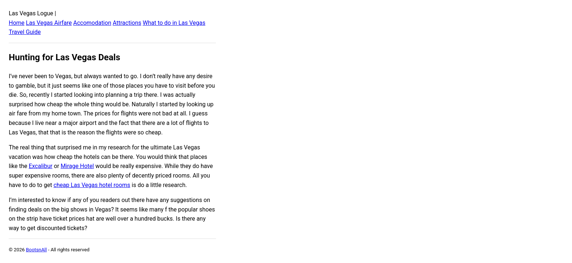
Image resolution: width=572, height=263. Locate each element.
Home (16, 22)
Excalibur (41, 166)
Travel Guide (25, 31)
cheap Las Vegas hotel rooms (92, 185)
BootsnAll (36, 249)
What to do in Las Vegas (174, 22)
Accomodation (92, 22)
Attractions (127, 22)
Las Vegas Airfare (49, 22)
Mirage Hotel (77, 166)
